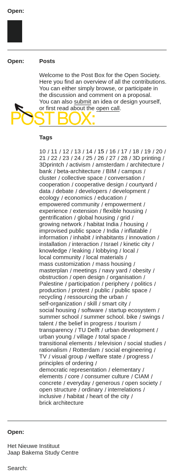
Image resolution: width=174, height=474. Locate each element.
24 (77, 157)
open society (141, 382)
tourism (127, 323)
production (52, 290)
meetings (85, 270)
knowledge (53, 250)
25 (89, 157)
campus (132, 171)
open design (89, 277)
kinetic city (137, 244)
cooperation (54, 184)
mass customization (64, 263)
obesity (141, 270)
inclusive (50, 396)
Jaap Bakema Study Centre (42, 452)
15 (100, 151)
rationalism (53, 349)
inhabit (81, 237)
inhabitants (110, 237)
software (92, 310)
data (44, 191)
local (129, 250)
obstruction (53, 277)
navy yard (114, 270)
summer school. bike (110, 316)
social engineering (128, 349)
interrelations (124, 389)
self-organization (60, 303)
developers (93, 191)
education (110, 197)
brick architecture (61, 402)
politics (143, 283)
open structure (58, 389)
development (129, 191)
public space (131, 290)
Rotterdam (86, 349)
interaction (85, 244)
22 (54, 157)
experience (53, 210)
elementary (126, 369)
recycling (50, 296)
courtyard (141, 184)
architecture (145, 164)
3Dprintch (51, 164)
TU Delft (88, 330)
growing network (60, 224)
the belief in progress (86, 323)
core (73, 376)
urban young (55, 336)
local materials (105, 257)
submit (82, 101)
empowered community (69, 204)
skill (92, 303)
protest (80, 290)
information (53, 237)
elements (51, 376)
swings (151, 316)
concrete (50, 382)
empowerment (122, 204)
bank (45, 171)
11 (54, 151)
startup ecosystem (132, 310)
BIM (111, 171)
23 (66, 157)
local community (60, 257)
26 (100, 157)
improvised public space (70, 230)
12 (66, 151)
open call (108, 108)
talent (46, 323)
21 (42, 157)
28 (124, 157)
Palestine (51, 283)
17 (124, 151)
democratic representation (72, 369)
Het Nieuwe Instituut (33, 445)
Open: (15, 10)
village (85, 336)
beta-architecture (79, 171)
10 (42, 151)
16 (112, 151)
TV (43, 356)
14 (89, 151)
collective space (82, 177)
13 (77, 151)
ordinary (92, 389)
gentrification (55, 217)
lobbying (107, 250)
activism (80, 164)
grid (125, 217)
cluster (47, 177)
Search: (17, 468)
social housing (57, 310)
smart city (114, 303)
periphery (117, 283)
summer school (59, 316)
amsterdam (110, 164)
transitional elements (66, 343)
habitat (75, 396)
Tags (45, 137)
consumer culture (107, 376)
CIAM (141, 376)
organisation (126, 277)
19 (147, 151)
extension (85, 210)
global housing (96, 217)
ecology (49, 197)
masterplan (53, 270)
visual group (68, 356)
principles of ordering (66, 363)
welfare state (105, 356)
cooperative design (99, 184)
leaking (81, 250)
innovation (142, 237)
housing (134, 224)
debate (65, 191)
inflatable (136, 230)
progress (138, 356)
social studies (144, 343)
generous (108, 382)
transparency (56, 330)
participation (84, 283)
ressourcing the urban (96, 296)
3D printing (146, 157)
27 (112, 157)
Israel (111, 244)
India (112, 230)
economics (78, 197)
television (110, 343)
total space (113, 336)
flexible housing (123, 210)
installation (53, 244)
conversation (124, 177)
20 (159, 151)
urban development (129, 330)
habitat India (103, 224)
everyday (78, 382)
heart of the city (109, 396)
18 (135, 151)
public (102, 290)
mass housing (114, 263)
